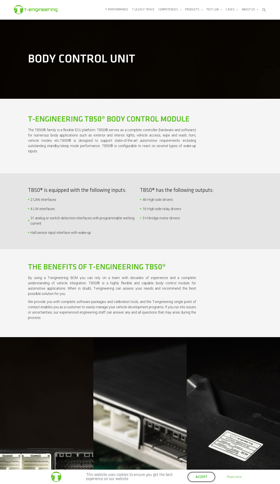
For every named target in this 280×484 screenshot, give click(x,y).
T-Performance (116, 9)
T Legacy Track (143, 9)
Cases (230, 9)
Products (192, 9)
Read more (234, 477)
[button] (264, 10)
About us (248, 9)
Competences (168, 9)
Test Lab (212, 9)
